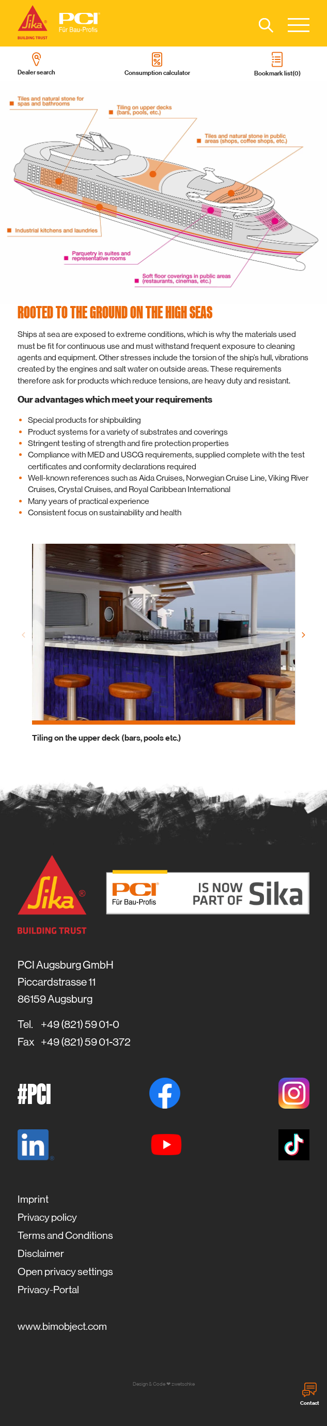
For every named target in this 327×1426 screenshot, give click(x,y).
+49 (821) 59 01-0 (80, 1024)
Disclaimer (41, 1254)
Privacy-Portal (48, 1290)
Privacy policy (47, 1217)
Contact (309, 1394)
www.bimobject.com (62, 1326)
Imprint (33, 1199)
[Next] (303, 635)
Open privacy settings (65, 1272)
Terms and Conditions (65, 1235)
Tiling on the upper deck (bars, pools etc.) (106, 738)
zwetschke (183, 1384)
